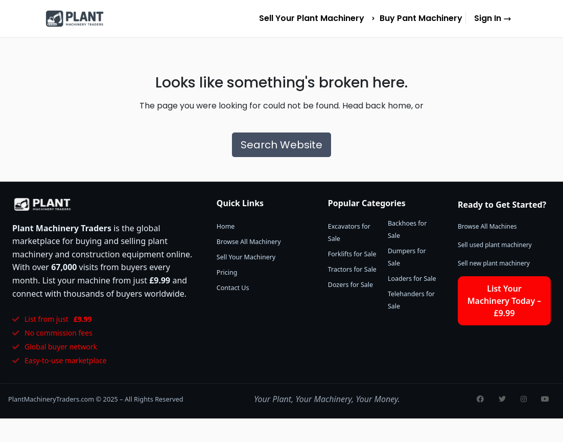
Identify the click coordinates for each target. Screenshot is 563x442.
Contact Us (233, 287)
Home (226, 226)
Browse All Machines (487, 226)
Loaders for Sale (412, 278)
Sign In (492, 18)
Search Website (281, 145)
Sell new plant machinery (494, 263)
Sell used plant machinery (495, 244)
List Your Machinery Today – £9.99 (504, 301)
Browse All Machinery (249, 241)
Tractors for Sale (352, 269)
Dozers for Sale (350, 284)
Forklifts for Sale (352, 254)
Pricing (227, 272)
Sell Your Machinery (246, 257)
